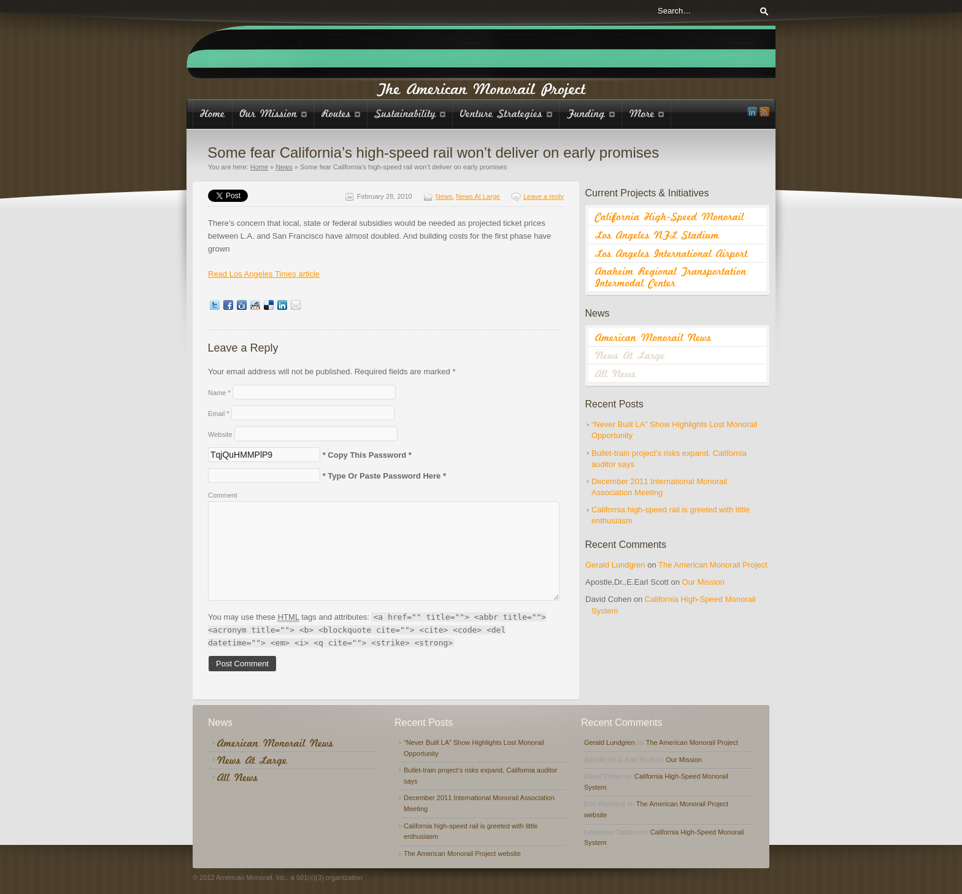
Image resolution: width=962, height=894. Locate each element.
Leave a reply (543, 196)
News (284, 167)
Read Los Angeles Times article (264, 274)
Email (218, 413)
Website (220, 434)
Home (259, 167)
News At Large (478, 196)
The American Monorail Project (713, 564)
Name (219, 392)
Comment (222, 495)
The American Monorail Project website (462, 853)
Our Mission (703, 582)
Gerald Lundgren (615, 564)
